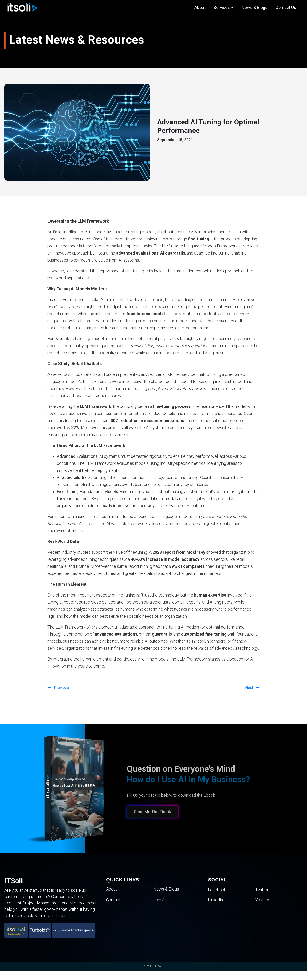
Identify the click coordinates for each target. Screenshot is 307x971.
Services (222, 7)
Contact (113, 899)
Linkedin (215, 899)
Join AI (159, 899)
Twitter (261, 889)
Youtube (262, 899)
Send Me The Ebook (150, 811)
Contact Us (286, 7)
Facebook (217, 889)
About (200, 7)
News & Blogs (254, 7)
